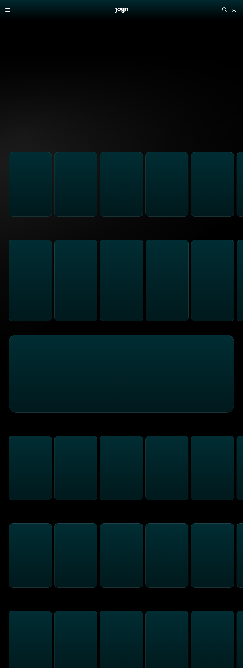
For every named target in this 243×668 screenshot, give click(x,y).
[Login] (234, 10)
